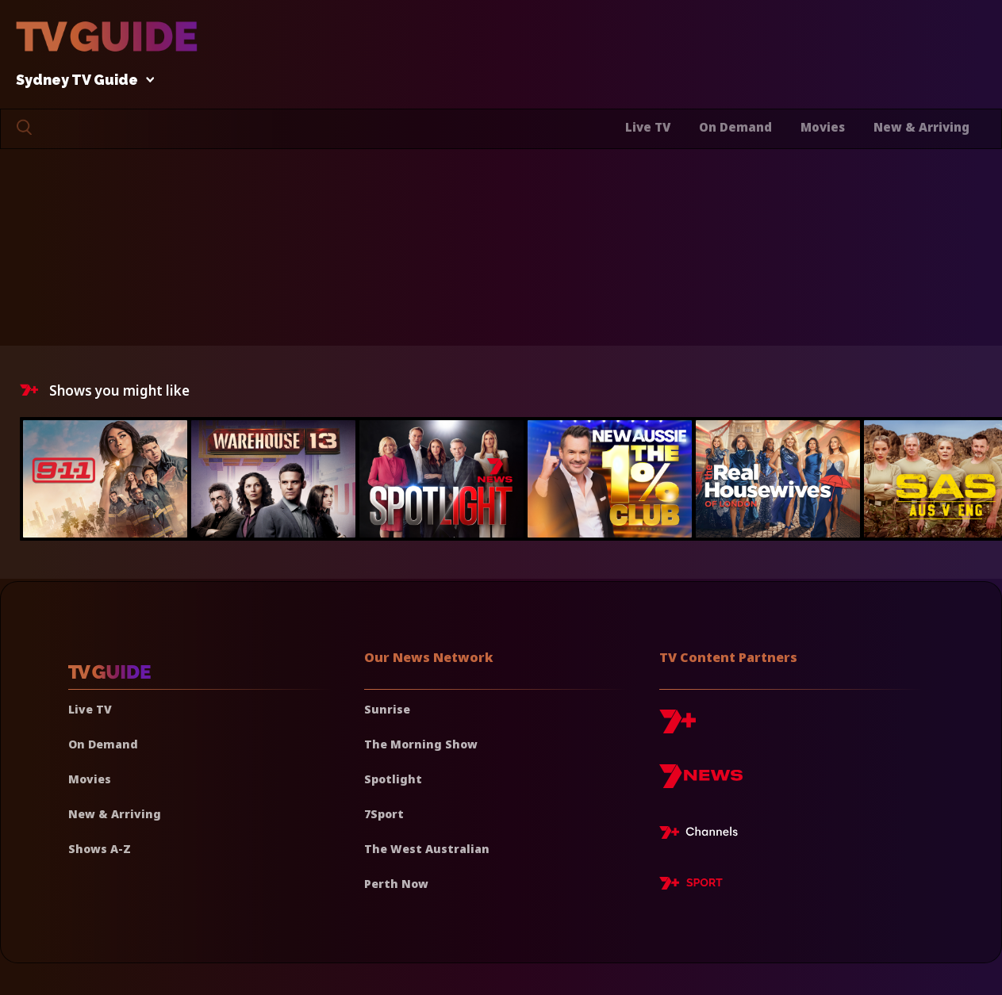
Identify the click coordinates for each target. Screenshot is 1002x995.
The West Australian (426, 848)
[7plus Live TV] (703, 835)
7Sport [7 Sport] (384, 813)
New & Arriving (921, 127)
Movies (822, 127)
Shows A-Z (99, 848)
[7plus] (677, 727)
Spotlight (393, 778)
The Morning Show (421, 744)
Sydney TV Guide (81, 80)
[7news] (701, 782)
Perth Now (396, 883)
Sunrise (387, 709)
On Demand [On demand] (103, 744)
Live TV (647, 127)
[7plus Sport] (691, 885)
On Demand (735, 127)
